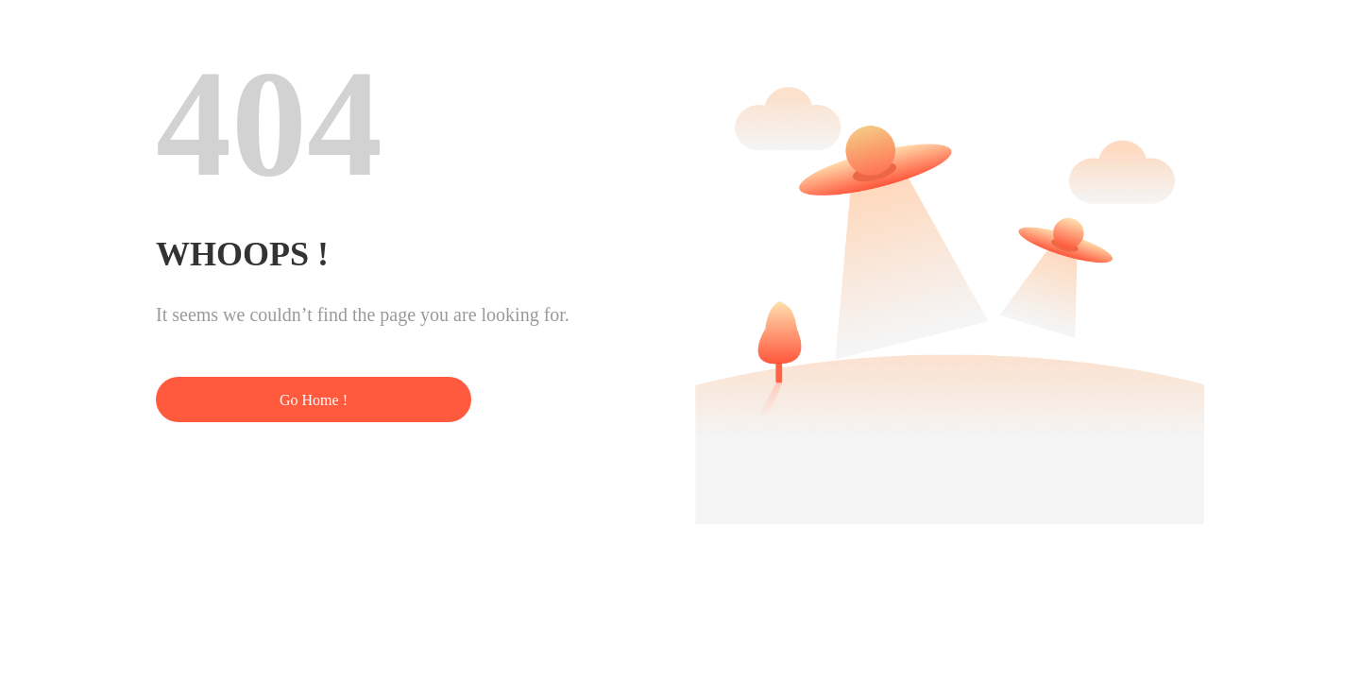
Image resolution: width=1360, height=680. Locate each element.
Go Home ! (314, 400)
